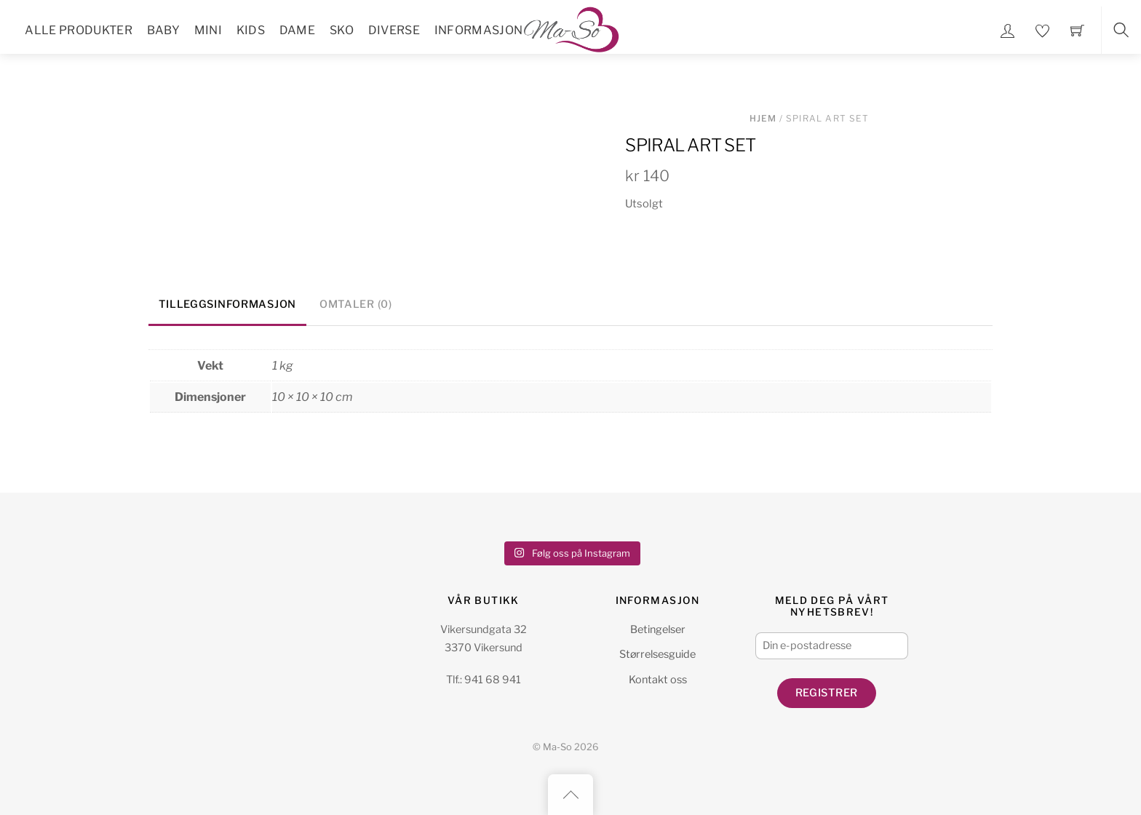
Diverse (394, 30)
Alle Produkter (78, 30)
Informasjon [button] (478, 30)
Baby (163, 30)
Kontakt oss (658, 679)
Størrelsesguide (657, 654)
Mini (208, 30)
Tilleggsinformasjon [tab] (227, 304)
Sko (342, 30)
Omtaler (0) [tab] (355, 304)
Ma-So (557, 747)
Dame (297, 30)
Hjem (763, 118)
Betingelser (657, 629)
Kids (250, 30)
